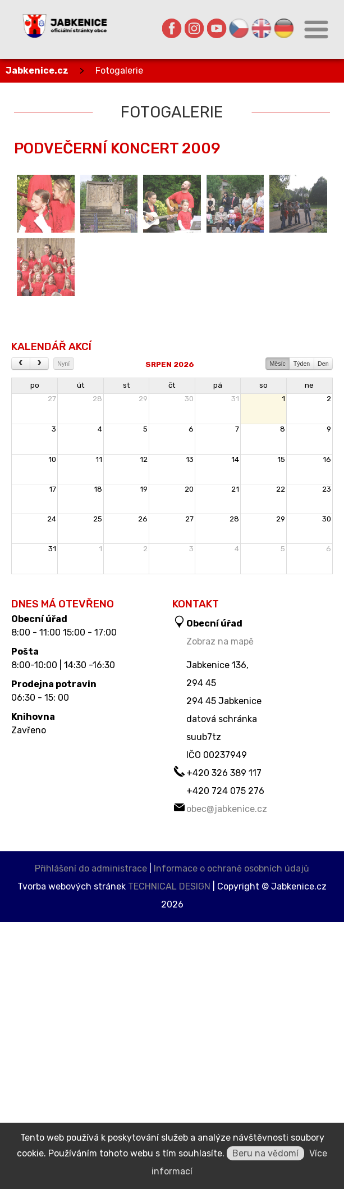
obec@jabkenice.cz (226, 809)
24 (51, 519)
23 (326, 489)
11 (98, 459)
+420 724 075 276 (225, 791)
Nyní (63, 363)
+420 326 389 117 (224, 773)
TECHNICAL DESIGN (169, 886)
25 (97, 519)
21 (235, 489)
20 (189, 489)
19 (144, 489)
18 (98, 489)
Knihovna (33, 717)
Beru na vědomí (265, 1153)
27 (52, 398)
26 (143, 519)
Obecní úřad (39, 619)
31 (235, 398)
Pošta (25, 651)
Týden (301, 363)
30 (189, 398)
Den (323, 363)
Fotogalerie (119, 70)
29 (143, 398)
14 (235, 459)
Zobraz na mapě (220, 641)
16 (327, 459)
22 (280, 489)
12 (144, 459)
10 (52, 459)
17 (52, 489)
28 (97, 398)
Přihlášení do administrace (91, 868)
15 (281, 459)
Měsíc (277, 363)
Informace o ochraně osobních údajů (231, 868)
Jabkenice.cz (37, 70)
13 (190, 459)
